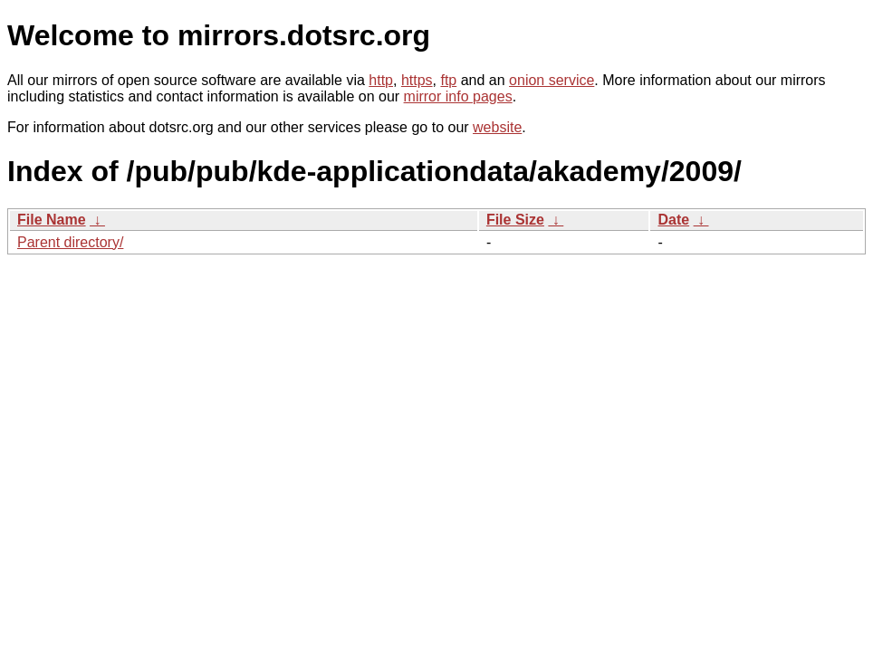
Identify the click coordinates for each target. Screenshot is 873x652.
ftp (448, 80)
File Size (515, 219)
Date (673, 219)
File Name (51, 219)
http (381, 80)
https (417, 80)
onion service (551, 80)
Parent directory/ (70, 242)
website (497, 127)
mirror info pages (458, 96)
